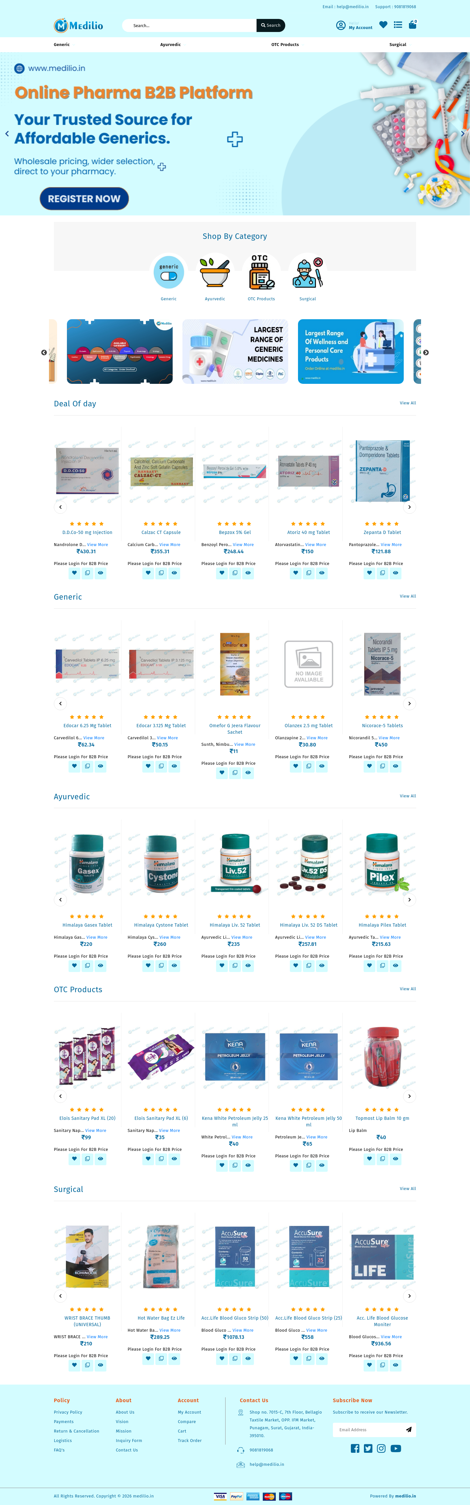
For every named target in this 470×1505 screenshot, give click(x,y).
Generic (63, 44)
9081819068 (261, 1450)
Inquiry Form (129, 1440)
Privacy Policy (68, 1412)
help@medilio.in (267, 1464)
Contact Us (127, 1450)
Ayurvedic (172, 44)
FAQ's (59, 1450)
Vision (122, 1421)
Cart (182, 1431)
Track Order (190, 1440)
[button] (7, 133)
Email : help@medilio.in (345, 7)
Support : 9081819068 (395, 7)
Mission (124, 1431)
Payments (64, 1421)
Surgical (400, 44)
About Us (125, 1412)
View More (97, 544)
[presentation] (60, 507)
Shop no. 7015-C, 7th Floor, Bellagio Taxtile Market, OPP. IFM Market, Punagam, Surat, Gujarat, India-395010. (286, 1424)
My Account (189, 1412)
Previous (44, 353)
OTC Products (287, 44)
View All (408, 402)
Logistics (63, 1440)
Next (426, 353)
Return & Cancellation (77, 1431)
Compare (187, 1421)
